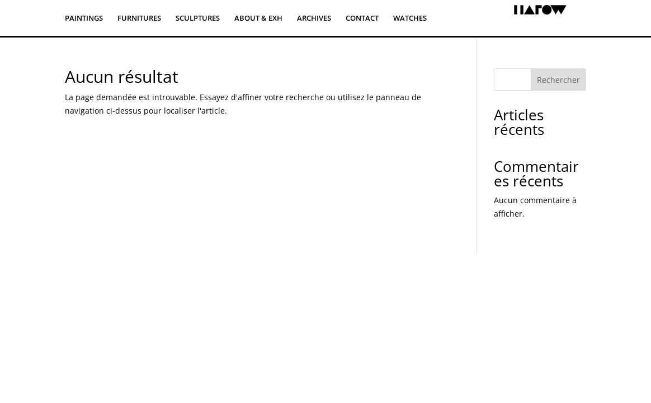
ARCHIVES (314, 18)
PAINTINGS (84, 18)
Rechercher (558, 79)
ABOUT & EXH (258, 18)
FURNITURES (139, 18)
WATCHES (410, 18)
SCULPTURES (198, 18)
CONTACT (362, 18)
